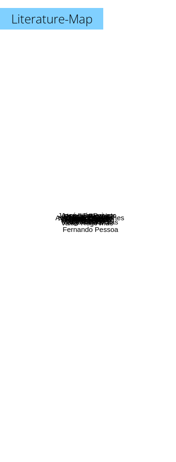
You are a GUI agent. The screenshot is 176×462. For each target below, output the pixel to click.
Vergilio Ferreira (91, 189)
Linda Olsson (105, 160)
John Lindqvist (93, 273)
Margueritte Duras (105, 243)
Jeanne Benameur (65, 156)
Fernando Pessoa (133, 394)
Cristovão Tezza (71, 206)
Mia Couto (118, 202)
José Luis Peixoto (101, 151)
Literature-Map (51, 18)
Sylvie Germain (61, 197)
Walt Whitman (29, 231)
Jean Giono (110, 224)
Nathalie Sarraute (55, 188)
